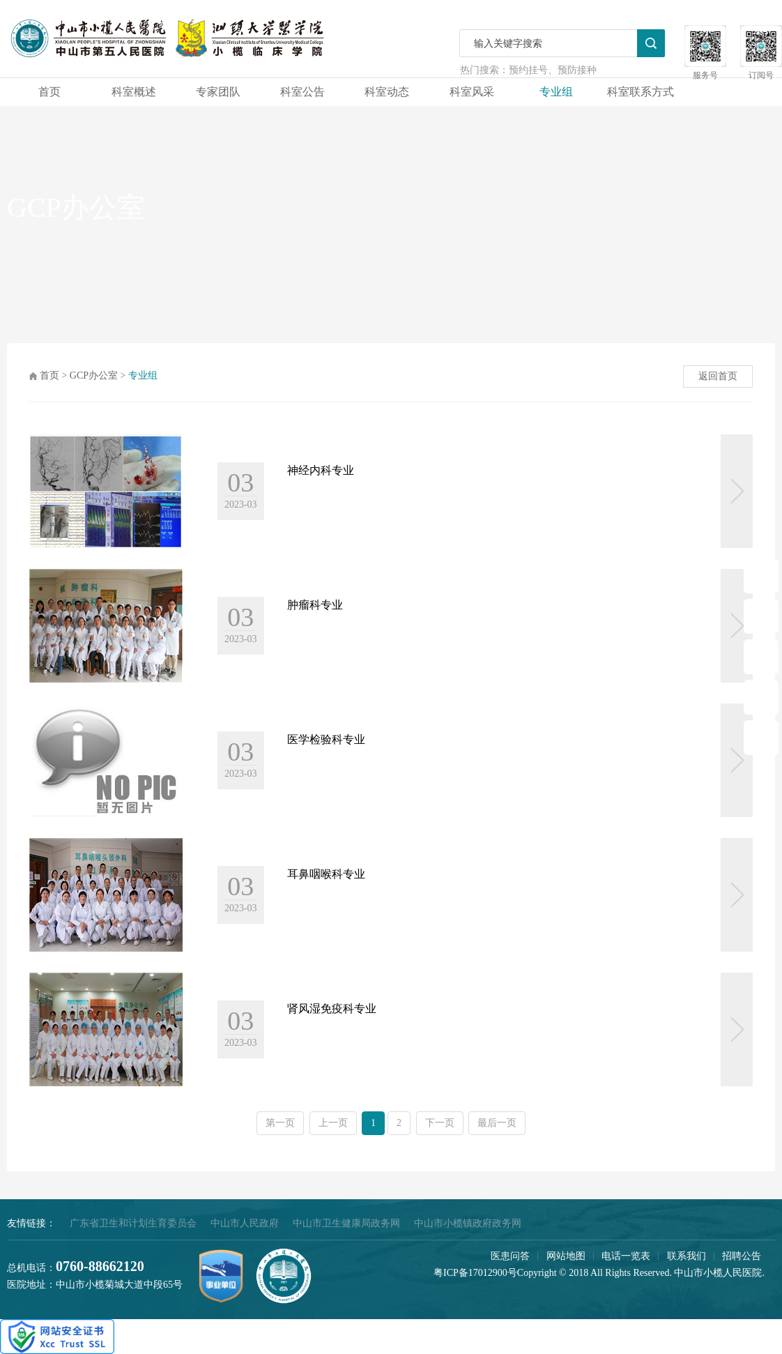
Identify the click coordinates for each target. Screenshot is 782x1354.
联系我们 (686, 1256)
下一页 (439, 1123)
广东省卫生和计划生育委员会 (133, 1223)
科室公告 (302, 92)
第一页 (280, 1123)
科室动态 (387, 92)
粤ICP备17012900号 (475, 1273)
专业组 (556, 92)
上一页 (333, 1123)
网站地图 (565, 1256)
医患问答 (510, 1256)
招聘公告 (741, 1256)
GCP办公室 (94, 375)
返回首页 (717, 376)
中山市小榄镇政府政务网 (467, 1223)
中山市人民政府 (244, 1223)
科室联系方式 (640, 92)
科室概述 (134, 92)
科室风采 (472, 92)
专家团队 (218, 92)
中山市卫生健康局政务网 (346, 1223)
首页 (49, 92)
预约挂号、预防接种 (553, 70)
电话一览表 (625, 1256)
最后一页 (496, 1123)
